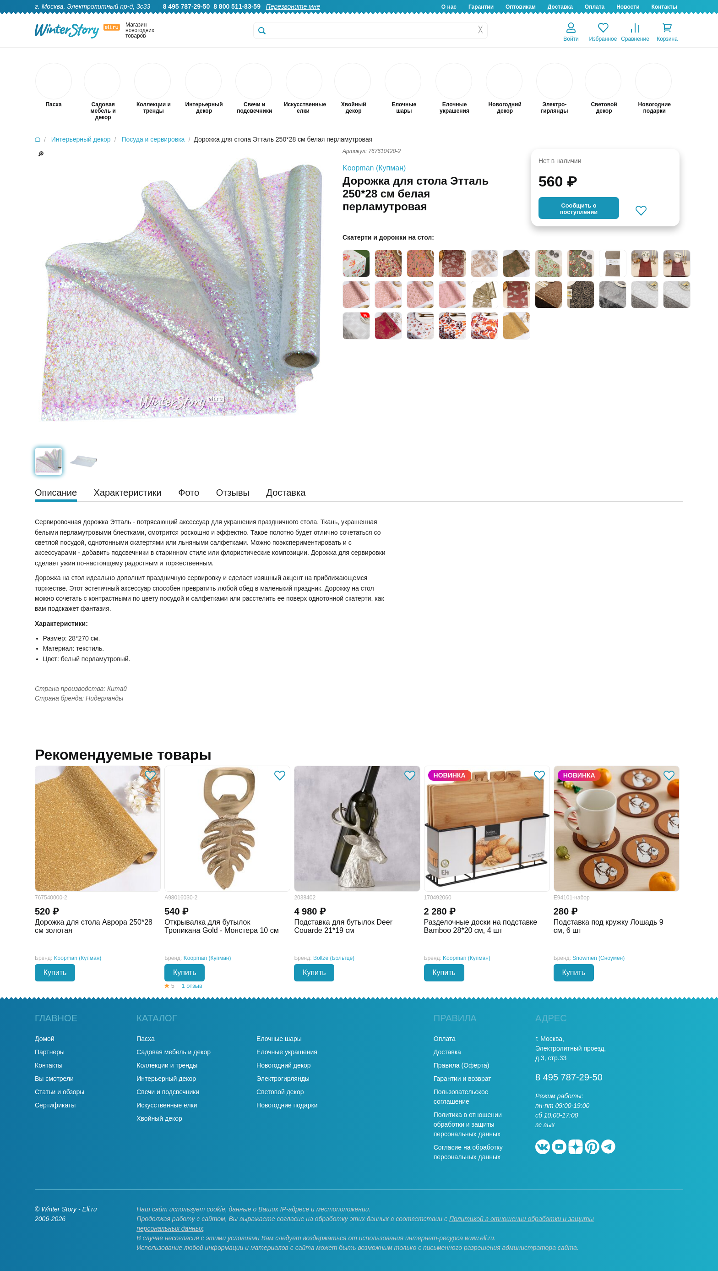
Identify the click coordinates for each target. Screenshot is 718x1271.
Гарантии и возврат (462, 1078)
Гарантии (481, 7)
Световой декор (280, 1092)
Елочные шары (279, 1038)
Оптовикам (521, 7)
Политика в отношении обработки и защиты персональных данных (468, 1124)
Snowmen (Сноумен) (598, 958)
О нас (449, 7)
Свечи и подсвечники (167, 1092)
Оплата (594, 7)
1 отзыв (192, 985)
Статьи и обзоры (59, 1092)
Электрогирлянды (283, 1078)
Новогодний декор (283, 1065)
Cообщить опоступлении (579, 208)
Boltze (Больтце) (333, 958)
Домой (44, 1038)
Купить (55, 972)
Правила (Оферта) (462, 1065)
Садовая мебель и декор (173, 1052)
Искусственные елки (166, 1105)
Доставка (560, 7)
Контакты (664, 7)
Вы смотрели (54, 1078)
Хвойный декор (159, 1118)
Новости (627, 7)
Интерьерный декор (166, 1078)
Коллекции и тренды (166, 1065)
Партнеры (50, 1052)
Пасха (145, 1038)
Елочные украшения (286, 1052)
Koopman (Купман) (374, 168)
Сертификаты (55, 1105)
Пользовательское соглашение (461, 1096)
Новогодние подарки (286, 1105)
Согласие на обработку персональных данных (468, 1152)
